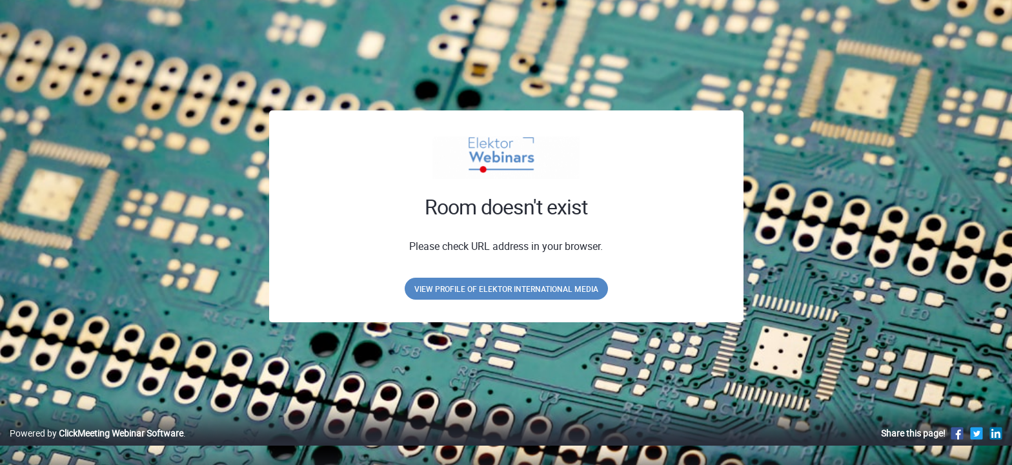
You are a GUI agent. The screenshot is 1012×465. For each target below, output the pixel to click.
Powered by (96, 446)
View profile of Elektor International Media (506, 289)
